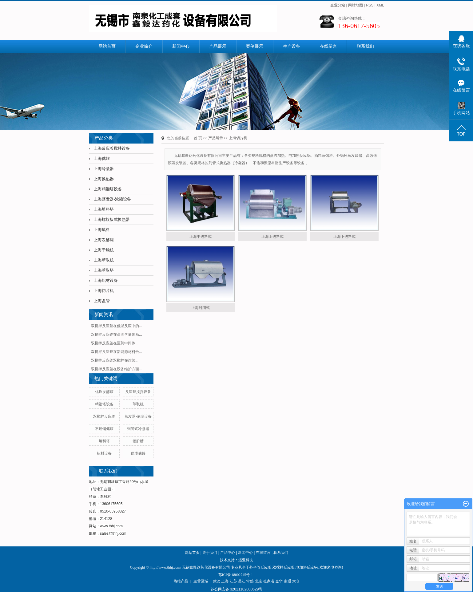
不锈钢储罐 (104, 429)
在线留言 (328, 46)
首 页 (198, 138)
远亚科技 (245, 560)
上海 (225, 581)
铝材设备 (104, 453)
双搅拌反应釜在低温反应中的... (116, 326)
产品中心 (227, 552)
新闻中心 (180, 46)
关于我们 (209, 552)
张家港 (268, 581)
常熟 (250, 581)
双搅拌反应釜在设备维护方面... (116, 369)
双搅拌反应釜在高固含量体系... (116, 334)
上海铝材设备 (106, 280)
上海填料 (102, 229)
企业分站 (337, 5)
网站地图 (355, 5)
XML (380, 5)
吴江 (241, 581)
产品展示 (217, 46)
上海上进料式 (272, 236)
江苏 (233, 581)
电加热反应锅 (307, 567)
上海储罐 (102, 158)
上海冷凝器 (104, 168)
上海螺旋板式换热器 (112, 219)
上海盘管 (102, 300)
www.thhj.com (111, 526)
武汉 (216, 581)
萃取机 (138, 404)
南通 (287, 581)
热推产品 (180, 581)
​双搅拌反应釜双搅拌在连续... (114, 360)
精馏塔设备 (104, 404)
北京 (258, 581)
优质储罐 (138, 453)
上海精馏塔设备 (108, 189)
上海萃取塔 (104, 270)
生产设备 (291, 46)
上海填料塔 (104, 209)
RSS (370, 5)
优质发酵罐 (104, 392)
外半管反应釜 (260, 567)
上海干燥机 (104, 250)
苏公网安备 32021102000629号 (237, 589)
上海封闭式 (200, 308)
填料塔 (104, 441)
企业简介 (144, 46)
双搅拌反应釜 (104, 416)
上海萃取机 (104, 260)
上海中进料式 (200, 236)
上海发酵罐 (104, 239)
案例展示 (254, 46)
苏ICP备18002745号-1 (235, 575)
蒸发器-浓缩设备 (138, 416)
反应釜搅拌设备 (138, 392)
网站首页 (107, 46)
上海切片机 (104, 290)
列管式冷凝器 (138, 429)
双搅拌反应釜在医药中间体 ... (115, 343)
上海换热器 (104, 178)
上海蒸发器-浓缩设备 (112, 199)
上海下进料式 (344, 236)
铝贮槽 (138, 441)
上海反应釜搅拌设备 (112, 148)
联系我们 (365, 46)
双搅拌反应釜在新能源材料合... (116, 352)
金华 (279, 581)
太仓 (296, 581)
